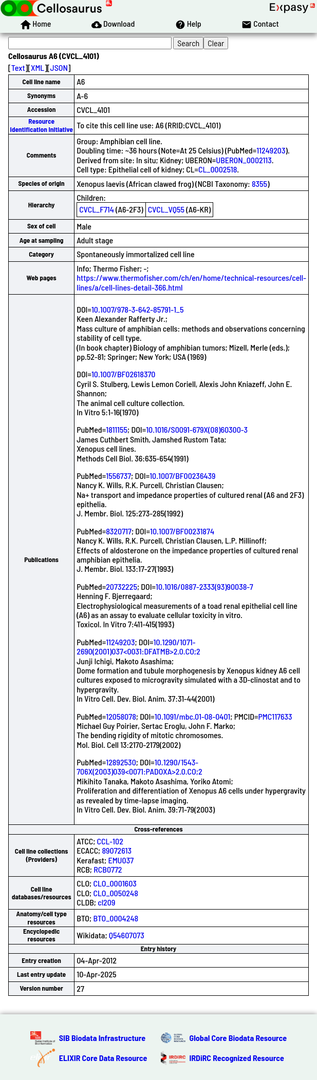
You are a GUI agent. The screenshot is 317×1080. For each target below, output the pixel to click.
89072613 (117, 850)
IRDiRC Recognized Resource (237, 1058)
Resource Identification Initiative (41, 125)
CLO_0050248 (115, 893)
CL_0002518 (217, 169)
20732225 (121, 586)
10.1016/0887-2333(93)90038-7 (204, 586)
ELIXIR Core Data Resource (103, 1058)
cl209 (106, 902)
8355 (259, 183)
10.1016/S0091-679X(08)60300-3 (197, 429)
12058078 (121, 716)
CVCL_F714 (96, 209)
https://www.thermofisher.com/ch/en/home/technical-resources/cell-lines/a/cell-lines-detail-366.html (191, 282)
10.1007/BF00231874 (182, 531)
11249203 (270, 150)
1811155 (116, 429)
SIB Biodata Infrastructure (102, 1038)
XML (37, 67)
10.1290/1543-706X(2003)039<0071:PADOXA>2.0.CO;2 (139, 766)
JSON (59, 67)
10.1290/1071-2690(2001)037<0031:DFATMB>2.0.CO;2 (138, 646)
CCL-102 (110, 841)
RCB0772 (108, 869)
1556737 (118, 475)
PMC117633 (275, 716)
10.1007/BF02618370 (123, 374)
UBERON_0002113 (243, 160)
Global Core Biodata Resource (238, 1038)
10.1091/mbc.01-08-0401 (192, 716)
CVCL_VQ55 (166, 209)
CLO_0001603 (114, 883)
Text (18, 67)
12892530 (121, 762)
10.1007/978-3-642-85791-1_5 (137, 309)
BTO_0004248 (115, 918)
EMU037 (121, 860)
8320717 (119, 531)
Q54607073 (126, 935)
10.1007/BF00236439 (182, 475)
